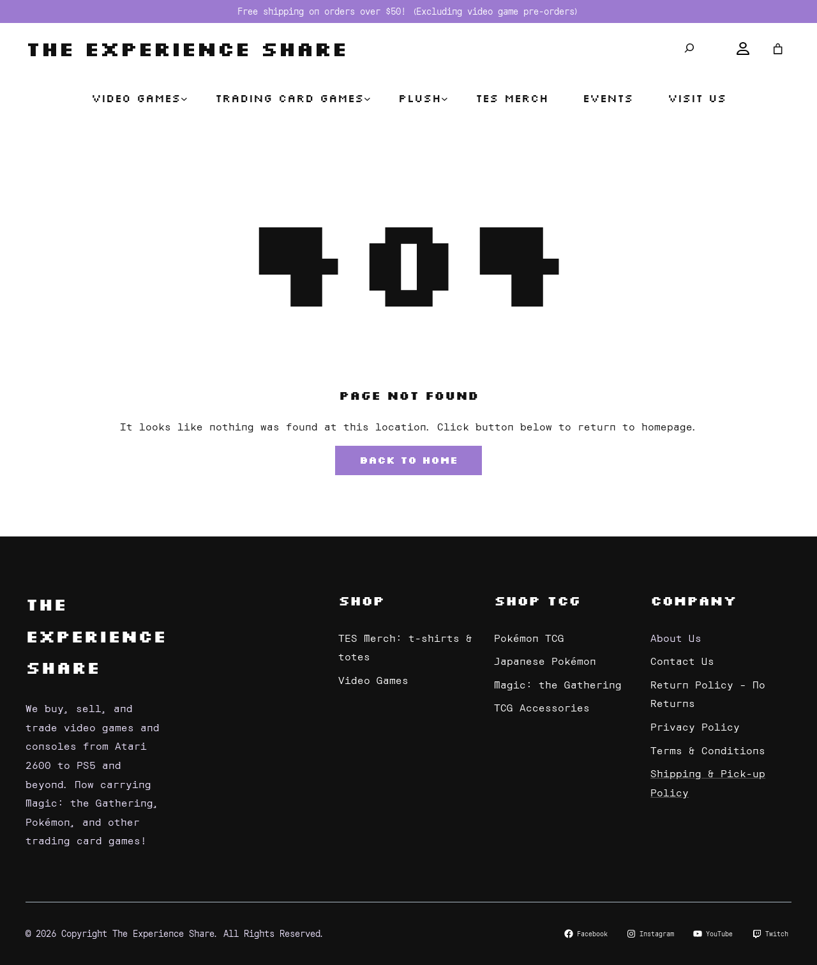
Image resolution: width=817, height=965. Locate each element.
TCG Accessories (542, 707)
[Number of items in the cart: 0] (778, 48)
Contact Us (682, 660)
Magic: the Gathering (558, 684)
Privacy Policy (695, 726)
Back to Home (408, 459)
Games (392, 679)
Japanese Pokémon (545, 660)
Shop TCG (537, 600)
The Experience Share (186, 48)
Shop (361, 600)
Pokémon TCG (529, 637)
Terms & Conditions (707, 749)
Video (357, 679)
